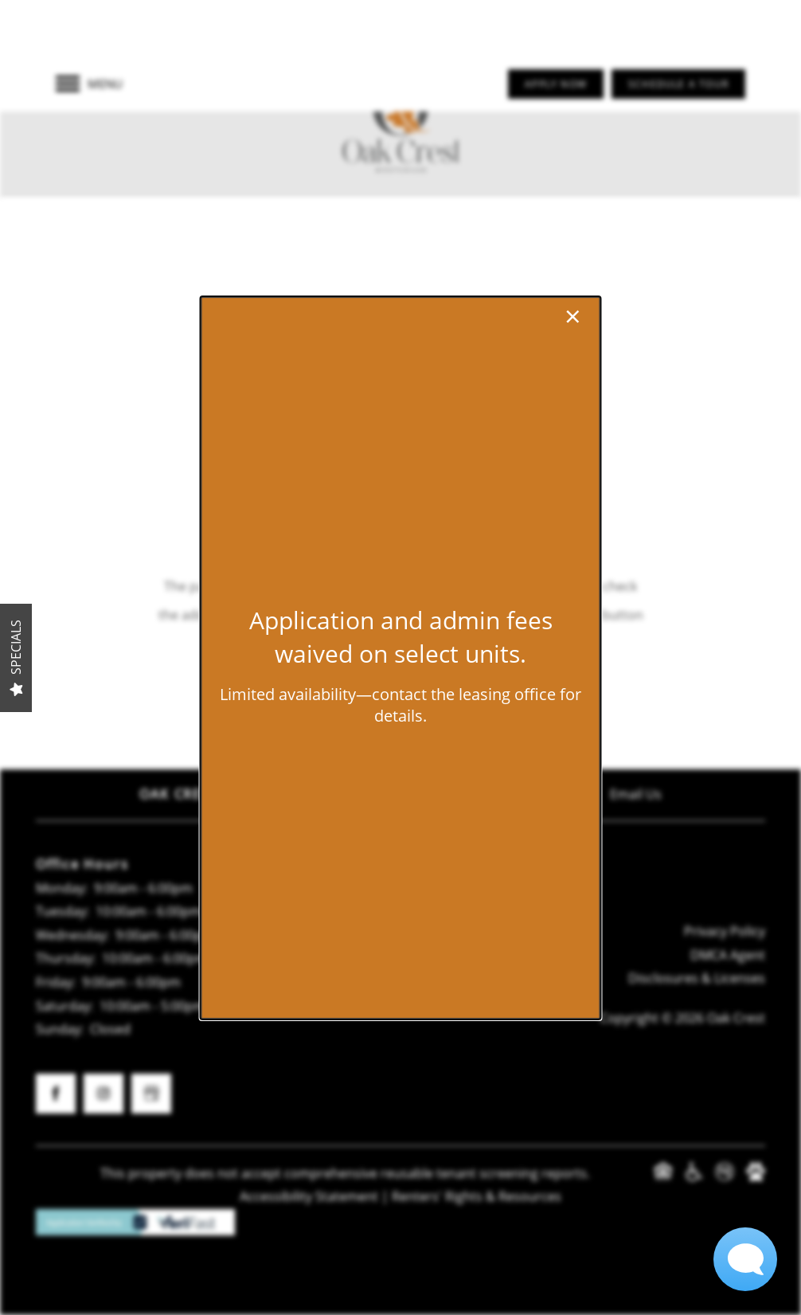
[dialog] (401, 657)
